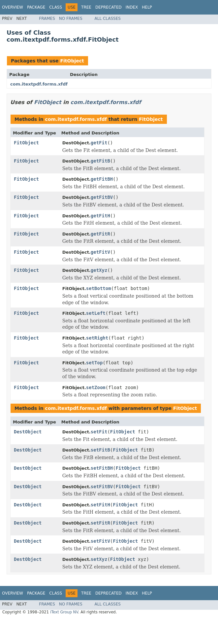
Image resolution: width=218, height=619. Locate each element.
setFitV (100, 541)
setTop (94, 362)
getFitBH (102, 179)
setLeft (96, 313)
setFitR (100, 523)
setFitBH (102, 468)
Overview (12, 7)
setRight (97, 338)
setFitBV (102, 486)
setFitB (100, 450)
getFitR (100, 234)
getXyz (99, 270)
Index (132, 7)
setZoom (96, 387)
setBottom (98, 288)
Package (36, 7)
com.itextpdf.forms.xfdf (39, 84)
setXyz (99, 559)
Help (147, 7)
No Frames (70, 18)
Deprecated (108, 7)
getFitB (100, 161)
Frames (47, 18)
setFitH (100, 504)
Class (55, 7)
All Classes (108, 18)
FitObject (72, 60)
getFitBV (102, 197)
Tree (86, 7)
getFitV (100, 252)
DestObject (28, 431)
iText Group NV (64, 612)
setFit (99, 431)
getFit (99, 142)
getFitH (100, 215)
